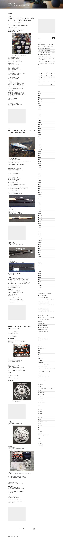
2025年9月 (40, 105)
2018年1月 (40, 283)
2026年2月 (40, 95)
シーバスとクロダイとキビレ (42, 380)
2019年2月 (40, 258)
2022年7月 (40, 178)
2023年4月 (40, 161)
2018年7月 (40, 271)
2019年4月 (40, 254)
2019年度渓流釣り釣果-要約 (42, 329)
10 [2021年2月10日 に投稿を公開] (46, 77)
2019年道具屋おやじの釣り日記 (43, 331)
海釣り (39, 415)
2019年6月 (40, 250)
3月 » (51, 84)
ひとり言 (39, 390)
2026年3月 (40, 93)
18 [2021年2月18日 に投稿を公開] (49, 79)
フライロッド (40, 400)
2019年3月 (40, 256)
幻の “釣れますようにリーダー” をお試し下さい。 (46, 50)
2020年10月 (40, 219)
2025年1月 (40, 120)
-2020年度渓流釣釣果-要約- (42, 295)
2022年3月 (40, 186)
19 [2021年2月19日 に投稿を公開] (51, 79)
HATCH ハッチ (40, 346)
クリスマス (40, 378)
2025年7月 (40, 109)
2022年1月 (40, 190)
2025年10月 (40, 103)
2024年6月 (40, 134)
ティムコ (39, 386)
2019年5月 (40, 252)
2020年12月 (40, 215)
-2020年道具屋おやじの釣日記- (43, 297)
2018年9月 (40, 267)
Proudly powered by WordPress (13, 536)
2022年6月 (40, 180)
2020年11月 (40, 217)
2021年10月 (40, 196)
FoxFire (39, 337)
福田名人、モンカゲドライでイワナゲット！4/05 (46, 56)
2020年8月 (40, 223)
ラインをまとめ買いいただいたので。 (44, 48)
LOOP (39, 350)
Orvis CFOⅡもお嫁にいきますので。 (44, 54)
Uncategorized (40, 362)
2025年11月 (40, 101)
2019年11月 (40, 240)
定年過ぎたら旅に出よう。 (42, 407)
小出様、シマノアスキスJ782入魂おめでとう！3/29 (46, 61)
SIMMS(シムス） (41, 360)
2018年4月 (40, 277)
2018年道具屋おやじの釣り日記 (43, 327)
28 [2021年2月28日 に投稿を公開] (39, 82)
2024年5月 (40, 136)
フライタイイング (41, 394)
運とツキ (39, 427)
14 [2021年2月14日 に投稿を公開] (39, 79)
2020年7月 (40, 225)
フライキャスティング (41, 392)
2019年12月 (40, 238)
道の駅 (39, 429)
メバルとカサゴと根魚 (41, 402)
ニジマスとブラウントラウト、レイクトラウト (45, 388)
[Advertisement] (17, 116)
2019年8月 (40, 246)
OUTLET (39, 354)
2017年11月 (40, 287)
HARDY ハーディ (41, 342)
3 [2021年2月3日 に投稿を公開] (46, 75)
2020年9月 (40, 221)
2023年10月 (40, 149)
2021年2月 (40, 211)
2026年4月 (40, 91)
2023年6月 (40, 157)
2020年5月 (40, 229)
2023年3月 (40, 163)
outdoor (39, 352)
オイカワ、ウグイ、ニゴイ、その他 (44, 371)
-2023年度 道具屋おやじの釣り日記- (44, 313)
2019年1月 (40, 260)
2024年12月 (40, 122)
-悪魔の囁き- (40, 321)
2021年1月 (40, 213)
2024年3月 (40, 140)
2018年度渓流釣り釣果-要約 (42, 325)
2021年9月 (40, 198)
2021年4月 (40, 207)
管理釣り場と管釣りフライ (42, 421)
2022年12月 (40, 169)
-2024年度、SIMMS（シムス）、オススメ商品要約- (46, 317)
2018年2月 (40, 281)
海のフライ (40, 413)
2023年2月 (40, 165)
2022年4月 (40, 184)
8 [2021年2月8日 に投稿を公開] (41, 77)
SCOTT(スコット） (41, 358)
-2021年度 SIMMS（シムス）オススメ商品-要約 (46, 299)
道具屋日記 (12, 4)
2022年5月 (40, 182)
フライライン (40, 396)
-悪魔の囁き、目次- (41, 323)
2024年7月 (40, 132)
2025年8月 (40, 107)
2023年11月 (40, 147)
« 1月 (41, 84)
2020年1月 (40, 236)
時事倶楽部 (40, 409)
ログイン (39, 441)
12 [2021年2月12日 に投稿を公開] (51, 77)
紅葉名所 (39, 423)
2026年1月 (40, 97)
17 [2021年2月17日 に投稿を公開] (46, 79)
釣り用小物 (40, 431)
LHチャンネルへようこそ (42, 348)
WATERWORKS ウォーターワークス (44, 364)
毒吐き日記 (40, 411)
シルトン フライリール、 (13, 332)
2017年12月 (40, 285)
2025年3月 (40, 116)
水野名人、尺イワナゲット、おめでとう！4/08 (45, 46)
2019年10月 (40, 242)
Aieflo (39, 333)
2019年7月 (40, 248)
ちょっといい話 (40, 384)
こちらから (21, 88)
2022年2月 (40, 188)
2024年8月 (40, 130)
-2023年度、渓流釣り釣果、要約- (43, 315)
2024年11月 (40, 124)
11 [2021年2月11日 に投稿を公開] (49, 77)
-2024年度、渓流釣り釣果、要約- (43, 319)
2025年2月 (40, 118)
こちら (21, 285)
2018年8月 (40, 269)
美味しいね (40, 425)
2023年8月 (40, 153)
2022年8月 (40, 176)
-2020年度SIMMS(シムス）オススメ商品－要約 (45, 293)
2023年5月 (40, 159)
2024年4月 (40, 138)
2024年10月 (40, 126)
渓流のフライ (40, 417)
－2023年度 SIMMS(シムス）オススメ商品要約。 (46, 311)
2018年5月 (40, 275)
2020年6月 (40, 227)
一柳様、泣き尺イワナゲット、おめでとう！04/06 (46, 52)
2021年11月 (40, 194)
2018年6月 (40, 273)
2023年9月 (40, 151)
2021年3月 (40, 209)
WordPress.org (40, 446)
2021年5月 (40, 205)
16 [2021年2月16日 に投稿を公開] (44, 79)
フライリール (40, 398)
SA (38, 356)
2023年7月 (40, 155)
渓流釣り (39, 419)
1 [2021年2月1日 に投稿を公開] (41, 75)
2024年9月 (40, 128)
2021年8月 (40, 200)
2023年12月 (40, 145)
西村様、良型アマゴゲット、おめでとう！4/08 (45, 44)
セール (39, 382)
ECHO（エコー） (41, 335)
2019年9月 (40, 244)
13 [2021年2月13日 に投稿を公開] (53, 77)
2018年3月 (40, 279)
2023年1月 (40, 167)
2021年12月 (40, 192)
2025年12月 (40, 99)
